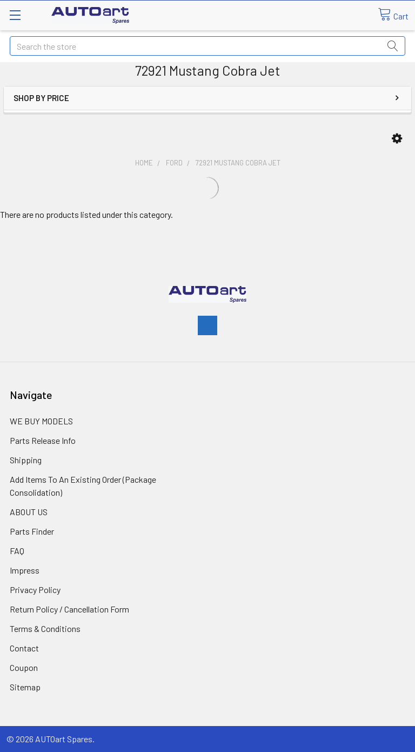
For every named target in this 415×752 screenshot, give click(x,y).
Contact (24, 648)
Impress (24, 570)
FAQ (17, 550)
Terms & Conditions (45, 628)
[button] (397, 138)
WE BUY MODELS (41, 421)
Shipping (26, 460)
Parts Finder (32, 531)
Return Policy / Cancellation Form (69, 609)
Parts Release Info (43, 440)
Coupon (24, 667)
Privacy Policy (35, 589)
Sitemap (25, 687)
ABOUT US (29, 512)
